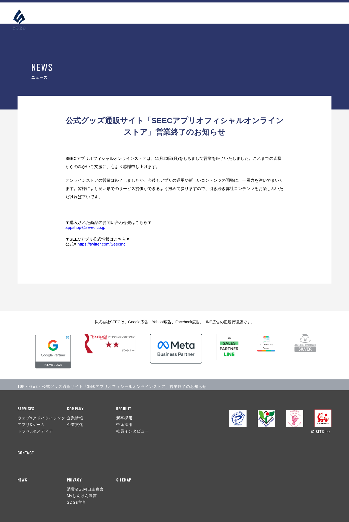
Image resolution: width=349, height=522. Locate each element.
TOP (21, 386)
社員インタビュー (132, 431)
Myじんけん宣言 (82, 496)
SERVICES (237, 12)
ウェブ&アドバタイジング (41, 418)
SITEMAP (123, 480)
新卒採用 (124, 418)
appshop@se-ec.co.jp (85, 227)
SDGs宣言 (76, 502)
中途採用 (124, 424)
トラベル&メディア (35, 431)
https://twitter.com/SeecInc (101, 244)
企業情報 (75, 418)
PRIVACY (74, 480)
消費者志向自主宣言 (85, 489)
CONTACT (320, 12)
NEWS (211, 12)
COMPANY (267, 12)
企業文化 (75, 424)
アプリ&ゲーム (31, 424)
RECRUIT (296, 12)
